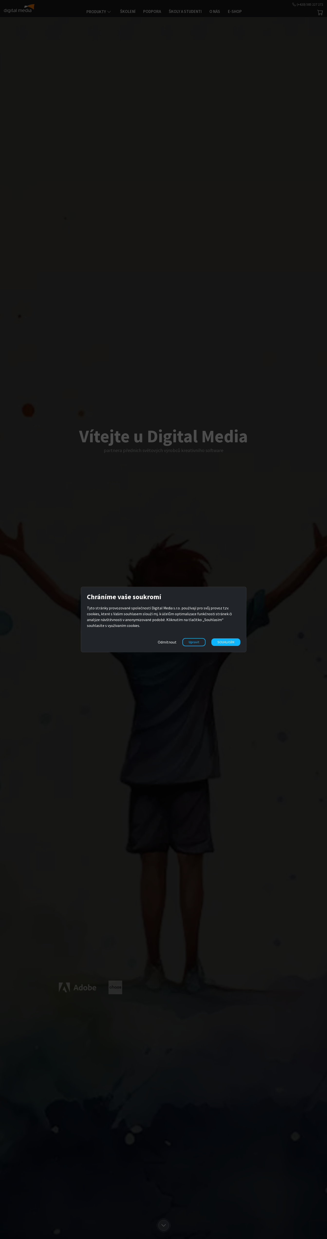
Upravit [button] (194, 642)
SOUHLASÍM (225, 642)
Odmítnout (167, 642)
